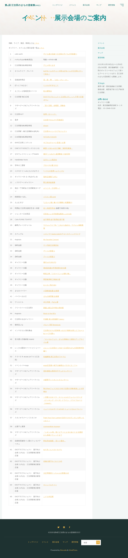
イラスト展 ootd (49, 197)
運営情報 (101, 57)
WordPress (73, 550)
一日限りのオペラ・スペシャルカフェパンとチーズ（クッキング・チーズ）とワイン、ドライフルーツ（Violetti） (62, 400)
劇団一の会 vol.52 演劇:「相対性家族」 (58, 148)
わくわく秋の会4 (49, 285)
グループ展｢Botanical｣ (52, 325)
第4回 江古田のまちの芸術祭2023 (22, 4)
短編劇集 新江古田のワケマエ (54, 357)
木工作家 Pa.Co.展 (50, 302)
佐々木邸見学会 (49, 208)
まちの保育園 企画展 (51, 296)
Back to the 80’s (49, 313)
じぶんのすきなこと (51, 85)
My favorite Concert (51, 239)
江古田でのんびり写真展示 (53, 120)
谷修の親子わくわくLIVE (52, 461)
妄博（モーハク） (50, 114)
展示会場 (101, 48)
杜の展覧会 (47, 91)
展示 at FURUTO (49, 262)
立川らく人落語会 (50, 160)
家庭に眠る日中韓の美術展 (53, 308)
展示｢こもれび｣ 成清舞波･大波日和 (56, 154)
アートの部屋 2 (49, 257)
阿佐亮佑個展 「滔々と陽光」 (54, 441)
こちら (36, 43)
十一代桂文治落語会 (51, 245)
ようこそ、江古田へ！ (51, 188)
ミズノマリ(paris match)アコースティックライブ (61, 234)
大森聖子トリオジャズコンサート (56, 380)
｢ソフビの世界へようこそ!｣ (53, 171)
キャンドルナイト (50, 485)
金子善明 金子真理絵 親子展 (53, 219)
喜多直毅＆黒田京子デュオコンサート (57, 371)
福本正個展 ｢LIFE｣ (50, 177)
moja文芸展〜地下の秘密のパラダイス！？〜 (60, 365)
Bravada (63, 550)
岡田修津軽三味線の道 (51, 279)
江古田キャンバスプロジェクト (55, 131)
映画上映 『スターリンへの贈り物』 (57, 274)
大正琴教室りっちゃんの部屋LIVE (56, 473)
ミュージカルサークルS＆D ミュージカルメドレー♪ (62, 409)
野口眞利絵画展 (49, 182)
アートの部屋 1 (49, 251)
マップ (100, 53)
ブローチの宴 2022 (50, 165)
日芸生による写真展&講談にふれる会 (57, 214)
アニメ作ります (49, 65)
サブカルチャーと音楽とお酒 (54, 143)
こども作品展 (48, 496)
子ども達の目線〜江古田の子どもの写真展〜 (60, 54)
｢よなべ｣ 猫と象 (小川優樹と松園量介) (57, 202)
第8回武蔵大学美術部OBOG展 (54, 268)
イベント (101, 43)
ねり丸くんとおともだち (52, 449)
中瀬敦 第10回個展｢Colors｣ (53, 319)
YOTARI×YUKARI (49, 137)
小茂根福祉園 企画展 (51, 291)
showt (45, 126)
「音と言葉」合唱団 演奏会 (54, 105)
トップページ (33, 542)
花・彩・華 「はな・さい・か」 (56, 80)
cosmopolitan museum (51, 426)
